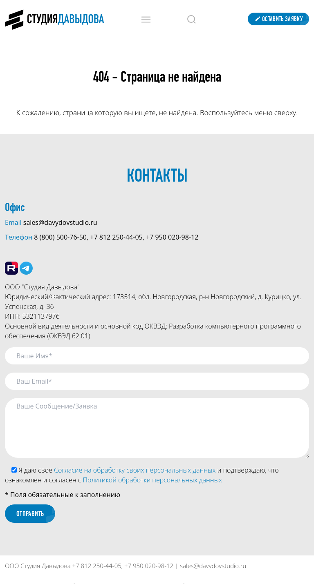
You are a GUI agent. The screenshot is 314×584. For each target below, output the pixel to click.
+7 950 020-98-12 (172, 237)
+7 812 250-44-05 (116, 237)
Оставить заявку (278, 19)
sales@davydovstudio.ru (60, 222)
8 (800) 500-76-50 (60, 237)
